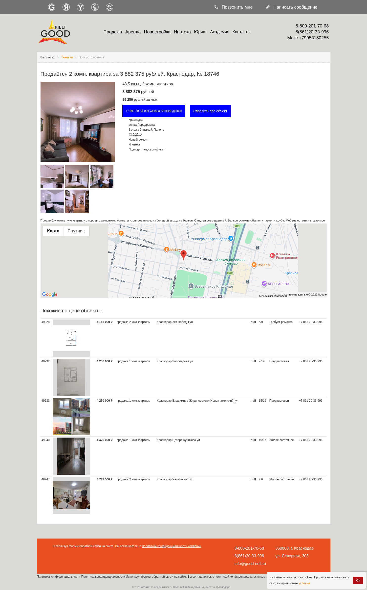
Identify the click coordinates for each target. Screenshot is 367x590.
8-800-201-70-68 (312, 26)
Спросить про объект (210, 111)
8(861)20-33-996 (312, 31)
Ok (358, 580)
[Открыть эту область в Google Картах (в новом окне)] (50, 294)
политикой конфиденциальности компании (171, 546)
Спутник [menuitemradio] (76, 230)
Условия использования (273, 296)
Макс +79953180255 (308, 37)
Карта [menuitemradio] (53, 230)
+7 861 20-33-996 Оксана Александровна (154, 111)
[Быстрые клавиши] (220, 296)
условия (304, 583)
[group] (184, 260)
